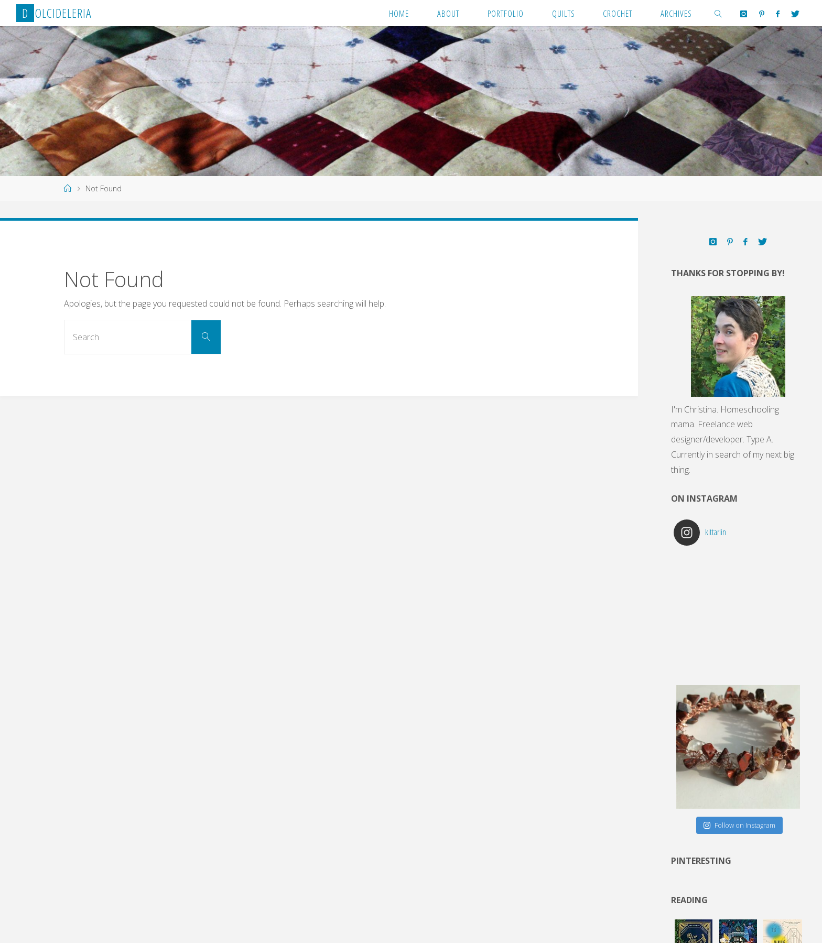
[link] (718, 13)
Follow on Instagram (739, 825)
